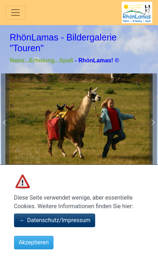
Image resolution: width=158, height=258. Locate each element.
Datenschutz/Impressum (54, 220)
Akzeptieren (34, 242)
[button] (5, 122)
